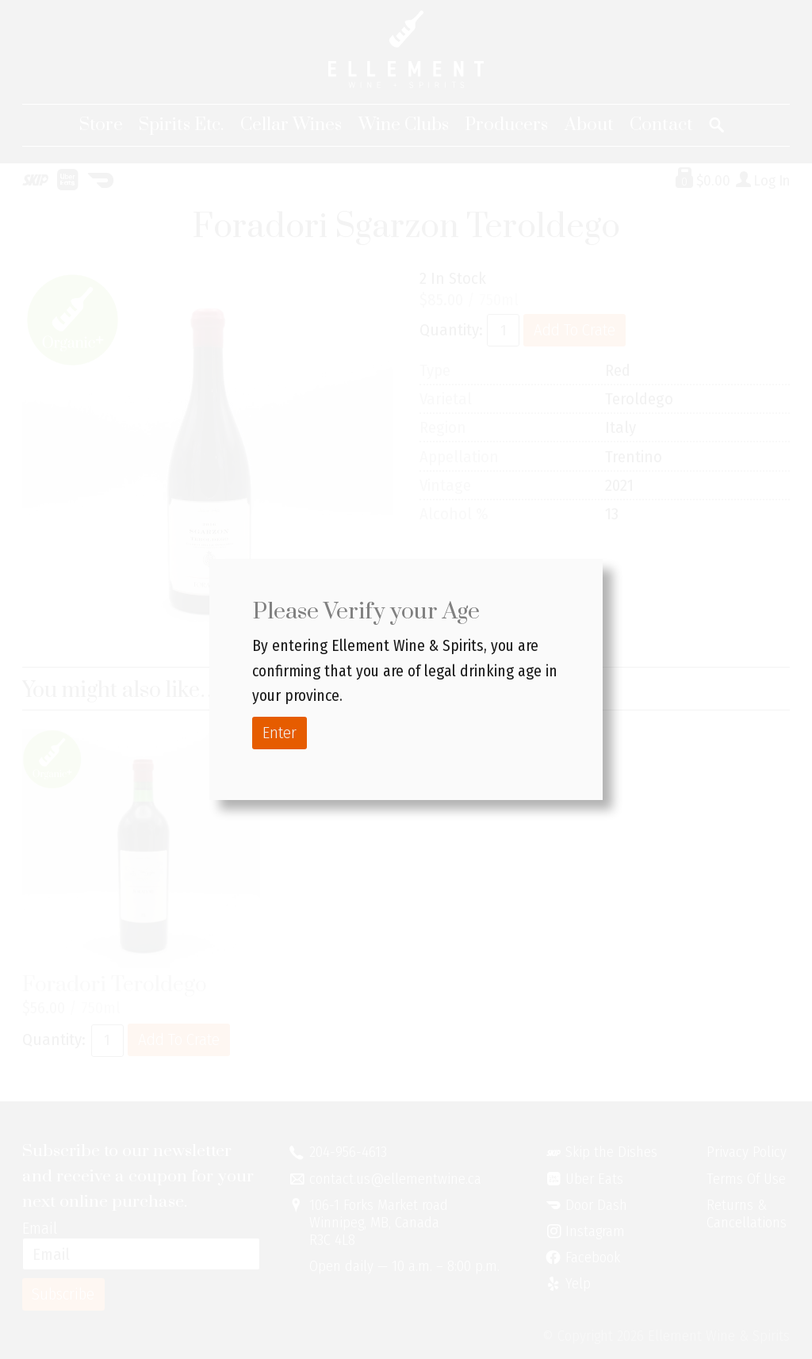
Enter (279, 732)
